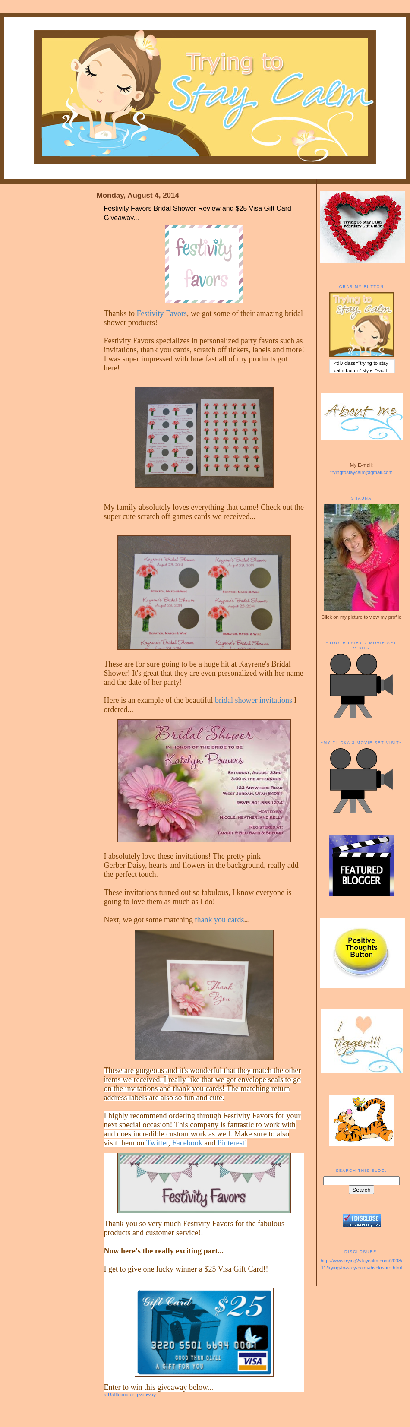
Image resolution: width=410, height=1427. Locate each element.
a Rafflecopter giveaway (130, 1394)
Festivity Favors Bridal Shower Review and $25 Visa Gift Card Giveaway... (197, 213)
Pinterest (231, 1143)
